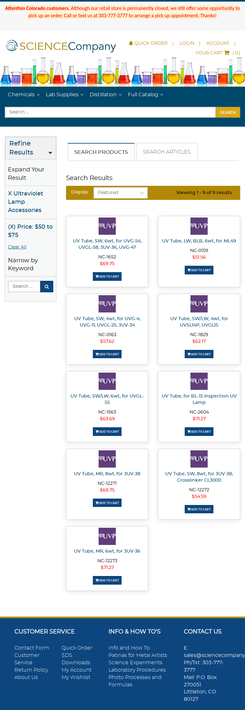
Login (187, 43)
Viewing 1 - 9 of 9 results (204, 193)
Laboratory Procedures (137, 670)
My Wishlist (76, 677)
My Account (77, 670)
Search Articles (167, 151)
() (218, 53)
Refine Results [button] (21, 148)
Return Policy (31, 670)
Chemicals (21, 94)
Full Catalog (143, 94)
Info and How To (129, 648)
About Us (26, 677)
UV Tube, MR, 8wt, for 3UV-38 (107, 474)
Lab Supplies (62, 94)
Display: (80, 192)
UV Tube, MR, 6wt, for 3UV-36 (107, 551)
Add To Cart (107, 276)
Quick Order (148, 43)
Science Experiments (135, 662)
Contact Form (31, 648)
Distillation (103, 94)
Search (228, 112)
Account (217, 43)
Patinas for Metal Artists (137, 655)
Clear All (17, 247)
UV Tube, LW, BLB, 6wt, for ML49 (199, 241)
